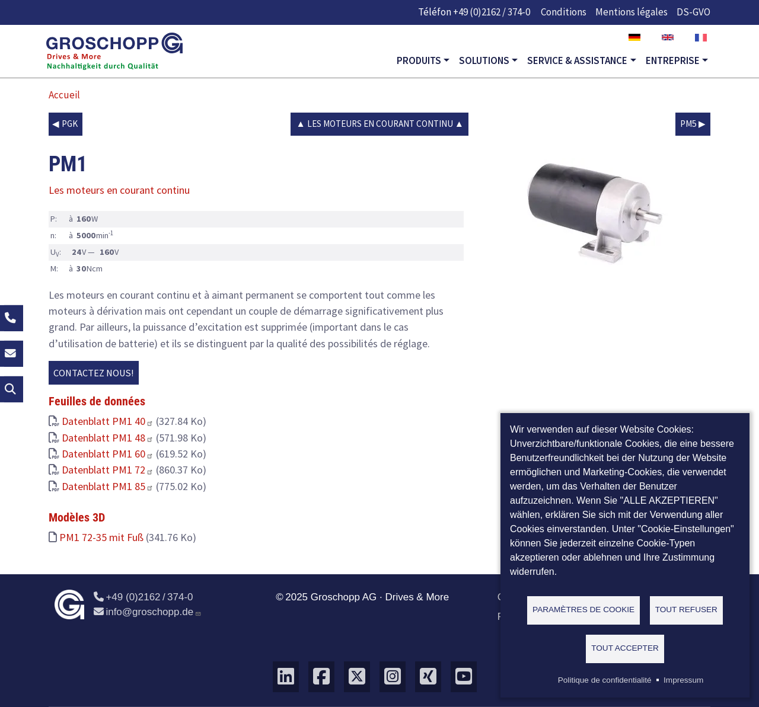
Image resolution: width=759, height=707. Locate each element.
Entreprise (673, 60)
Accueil (64, 94)
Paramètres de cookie (583, 609)
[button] (594, 209)
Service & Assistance (577, 60)
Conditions (563, 11)
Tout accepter (625, 648)
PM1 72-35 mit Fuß (101, 537)
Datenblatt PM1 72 (108, 469)
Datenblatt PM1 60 (108, 453)
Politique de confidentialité (605, 680)
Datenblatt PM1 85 (108, 486)
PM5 (688, 123)
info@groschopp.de (148, 612)
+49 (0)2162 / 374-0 (491, 11)
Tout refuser (686, 609)
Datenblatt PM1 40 (108, 421)
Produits (419, 60)
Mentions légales (631, 11)
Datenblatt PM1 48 (108, 437)
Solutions (484, 60)
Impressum (683, 680)
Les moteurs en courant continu (380, 123)
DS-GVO (693, 11)
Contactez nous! (93, 373)
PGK (70, 123)
